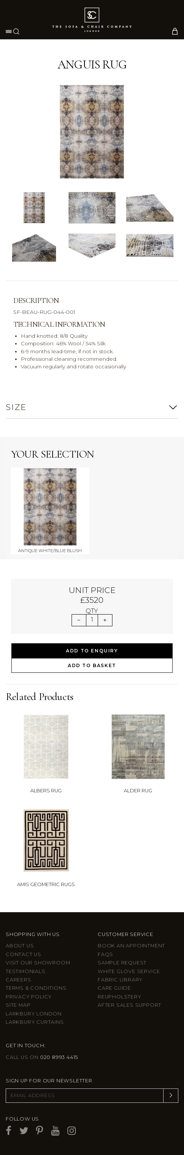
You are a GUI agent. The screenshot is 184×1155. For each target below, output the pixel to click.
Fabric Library (120, 980)
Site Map (18, 1005)
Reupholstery (120, 997)
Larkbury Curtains (35, 1022)
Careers (18, 980)
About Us (20, 946)
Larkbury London (34, 1014)
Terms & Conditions (36, 988)
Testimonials (25, 971)
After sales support (129, 1005)
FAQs (105, 954)
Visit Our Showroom (38, 963)
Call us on (42, 1057)
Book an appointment (131, 946)
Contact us (23, 954)
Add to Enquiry (92, 651)
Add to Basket (92, 665)
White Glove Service (129, 971)
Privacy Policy (29, 997)
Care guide (114, 988)
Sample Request (122, 963)
